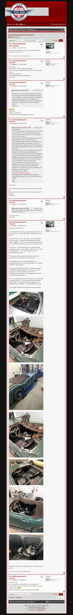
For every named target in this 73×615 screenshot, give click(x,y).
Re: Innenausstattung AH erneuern (17, 45)
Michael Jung (17, 37)
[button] (60, 40)
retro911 (47, 49)
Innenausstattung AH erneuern (21, 35)
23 (50, 62)
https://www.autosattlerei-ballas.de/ (21, 173)
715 (50, 51)
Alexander (48, 60)
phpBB (31, 605)
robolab (16, 90)
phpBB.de (43, 607)
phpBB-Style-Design (42, 608)
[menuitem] (17, 24)
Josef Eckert (17, 127)
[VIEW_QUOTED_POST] (27, 90)
